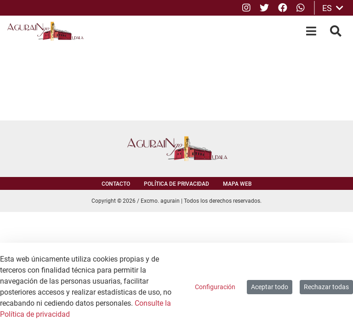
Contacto (116, 184)
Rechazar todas (326, 287)
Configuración (215, 287)
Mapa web (237, 184)
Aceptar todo (269, 287)
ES (332, 8)
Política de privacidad (176, 184)
